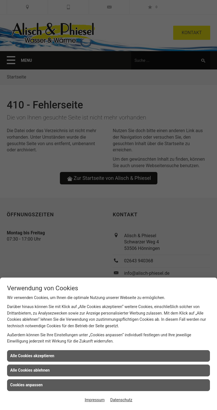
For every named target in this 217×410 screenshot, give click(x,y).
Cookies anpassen (26, 385)
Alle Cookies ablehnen (30, 370)
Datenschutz (121, 400)
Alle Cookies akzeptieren (32, 356)
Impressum (95, 400)
